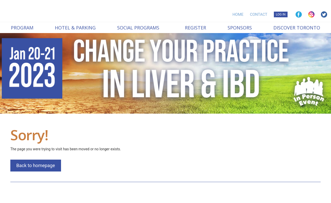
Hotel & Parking (75, 28)
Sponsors (240, 28)
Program (22, 28)
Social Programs (138, 28)
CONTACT (258, 14)
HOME (238, 14)
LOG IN (280, 14)
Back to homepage (35, 165)
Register (195, 28)
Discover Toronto (296, 28)
